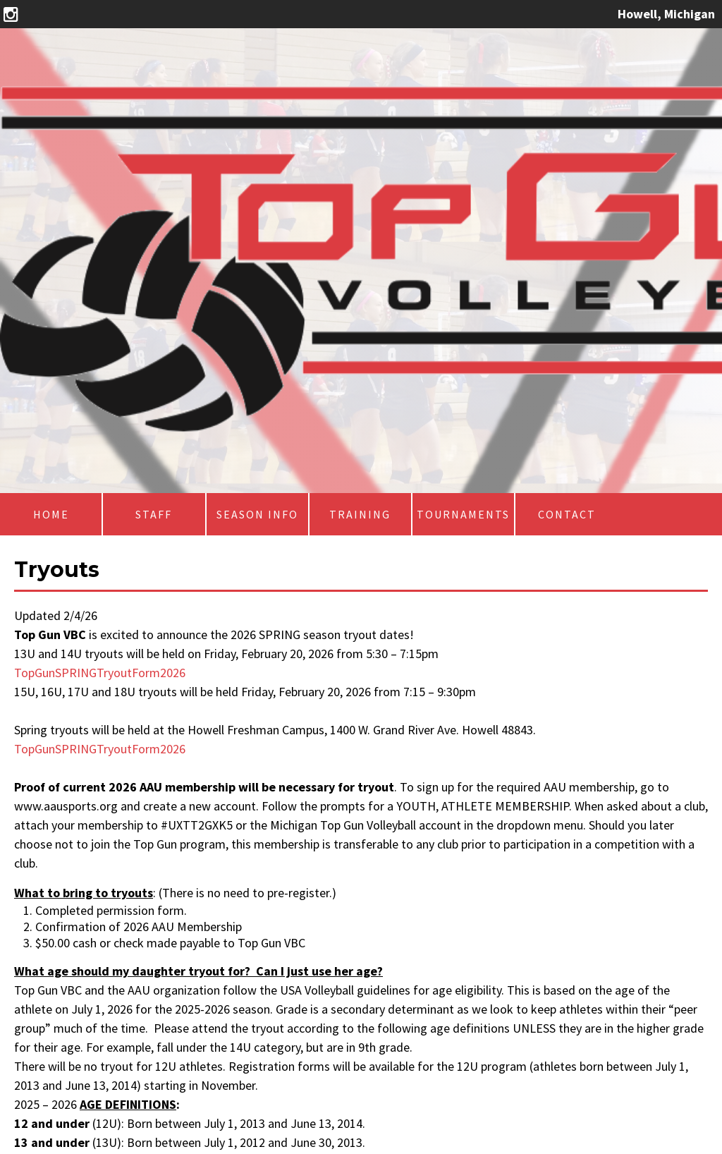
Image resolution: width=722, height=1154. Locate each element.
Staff (153, 514)
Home (51, 514)
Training (360, 514)
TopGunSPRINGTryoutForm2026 (99, 672)
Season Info (257, 514)
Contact (567, 514)
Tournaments (463, 514)
